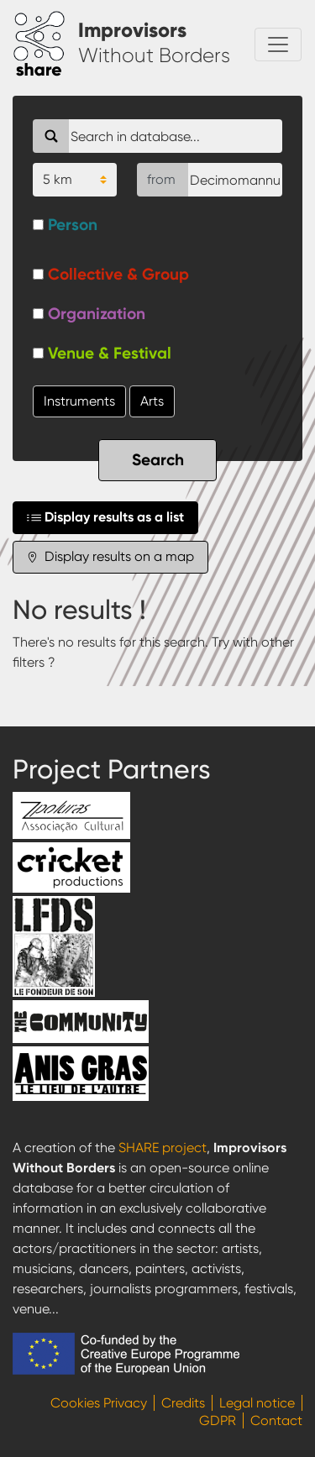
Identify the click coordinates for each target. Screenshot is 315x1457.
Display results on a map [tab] (110, 556)
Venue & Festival (109, 353)
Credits (183, 1403)
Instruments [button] (79, 401)
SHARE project (162, 1148)
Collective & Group (118, 274)
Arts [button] (152, 401)
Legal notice (257, 1403)
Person (72, 224)
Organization (96, 313)
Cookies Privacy (98, 1403)
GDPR (217, 1420)
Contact (276, 1420)
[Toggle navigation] (278, 44)
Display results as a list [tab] (105, 517)
